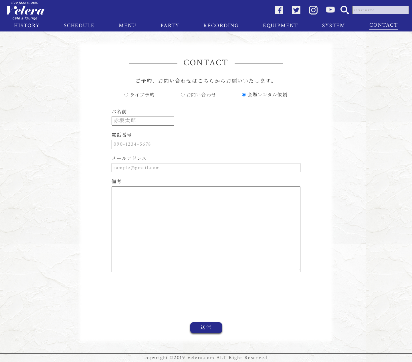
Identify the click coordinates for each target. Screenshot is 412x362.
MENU (127, 25)
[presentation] (276, 301)
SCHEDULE (79, 25)
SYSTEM (333, 25)
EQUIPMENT (280, 25)
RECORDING (221, 25)
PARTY (170, 25)
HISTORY (26, 25)
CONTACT (383, 25)
